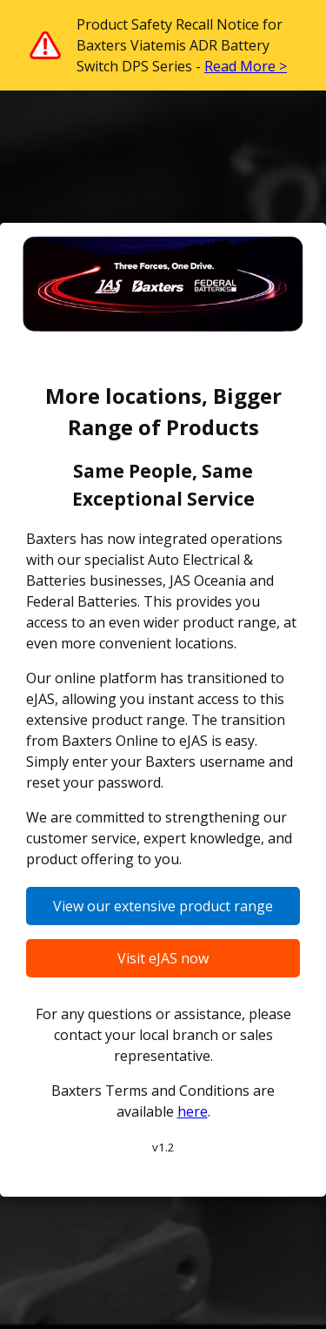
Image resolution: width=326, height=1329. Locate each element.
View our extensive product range (163, 906)
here (192, 1111)
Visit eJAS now (163, 958)
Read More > (245, 66)
